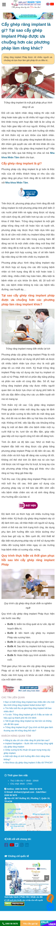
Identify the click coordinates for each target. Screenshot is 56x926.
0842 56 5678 (35, 789)
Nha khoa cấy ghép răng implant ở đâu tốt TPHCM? (29, 762)
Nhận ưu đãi (37, 897)
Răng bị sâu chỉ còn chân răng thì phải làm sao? (27, 740)
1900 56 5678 (21, 789)
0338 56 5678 (10, 795)
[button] (4, 5)
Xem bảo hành (11, 897)
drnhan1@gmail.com (24, 792)
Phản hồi (24, 897)
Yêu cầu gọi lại (30, 923)
